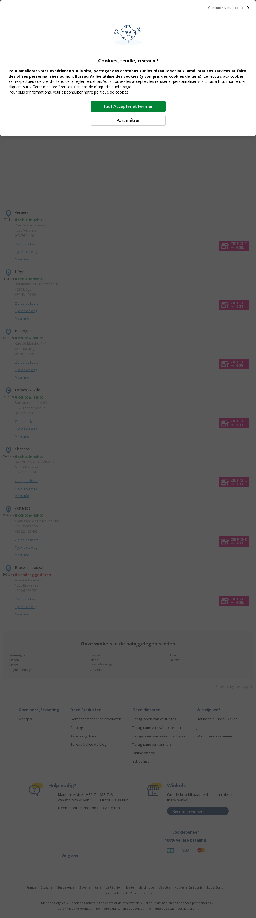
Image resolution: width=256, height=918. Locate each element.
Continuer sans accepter (229, 8)
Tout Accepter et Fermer (128, 106)
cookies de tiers (184, 76)
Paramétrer (128, 120)
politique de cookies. (111, 92)
